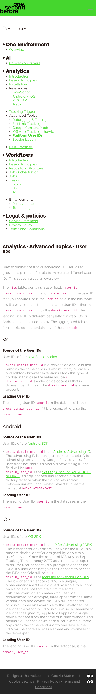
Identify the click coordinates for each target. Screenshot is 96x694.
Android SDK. (38, 443)
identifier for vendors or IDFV (65, 577)
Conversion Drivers (24, 63)
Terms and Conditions (27, 229)
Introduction (19, 76)
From (17, 184)
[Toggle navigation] (90, 8)
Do (15, 188)
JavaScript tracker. (43, 357)
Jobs (13, 176)
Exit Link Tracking (27, 124)
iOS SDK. (35, 537)
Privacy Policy (20, 225)
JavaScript (21, 92)
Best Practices (21, 147)
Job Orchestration (23, 172)
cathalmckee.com (34, 676)
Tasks (14, 180)
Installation (18, 84)
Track (17, 104)
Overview (17, 50)
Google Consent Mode (31, 128)
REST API (20, 100)
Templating (22, 208)
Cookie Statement (23, 221)
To (15, 192)
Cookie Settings (22, 681)
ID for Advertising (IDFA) (72, 545)
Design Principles (23, 80)
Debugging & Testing (29, 120)
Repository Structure (26, 168)
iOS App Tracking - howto (33, 132)
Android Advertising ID (71, 452)
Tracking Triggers (23, 112)
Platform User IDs (27, 136)
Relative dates (24, 204)
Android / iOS (24, 96)
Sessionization (24, 139)
